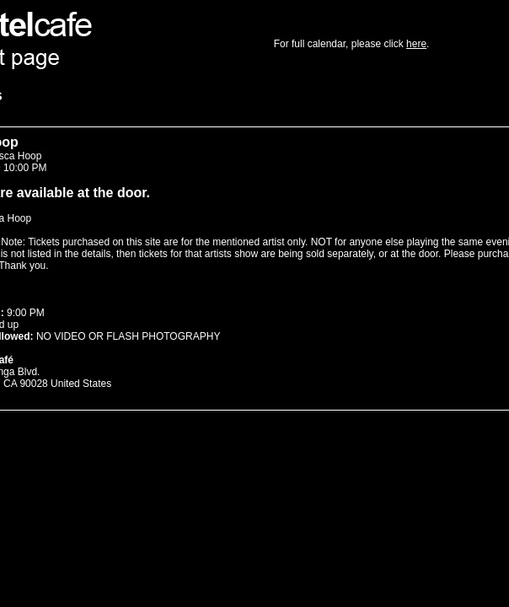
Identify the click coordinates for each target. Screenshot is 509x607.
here (416, 44)
